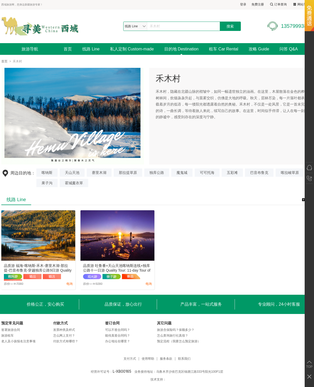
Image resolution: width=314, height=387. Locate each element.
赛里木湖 (99, 172)
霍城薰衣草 (74, 183)
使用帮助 (148, 358)
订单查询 (278, 4)
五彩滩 (232, 172)
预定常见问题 (12, 323)
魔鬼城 (181, 172)
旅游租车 (7, 335)
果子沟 (47, 183)
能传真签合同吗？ (117, 335)
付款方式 (60, 323)
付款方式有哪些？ (65, 341)
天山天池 (72, 172)
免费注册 (257, 4)
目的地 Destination (181, 49)
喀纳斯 (47, 172)
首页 (68, 49)
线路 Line (91, 49)
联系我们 (184, 358)
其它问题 (164, 323)
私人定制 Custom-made (132, 49)
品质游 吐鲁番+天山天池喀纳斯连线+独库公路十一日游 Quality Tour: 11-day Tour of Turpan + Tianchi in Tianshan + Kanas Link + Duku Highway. (117, 268)
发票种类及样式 (64, 330)
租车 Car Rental (223, 49)
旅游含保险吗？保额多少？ (175, 330)
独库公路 (156, 172)
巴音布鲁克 (259, 172)
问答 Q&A (288, 49)
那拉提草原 (128, 172)
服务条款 (166, 358)
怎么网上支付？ (64, 335)
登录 (243, 4)
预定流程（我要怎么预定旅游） (179, 341)
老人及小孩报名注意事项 (18, 341)
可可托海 (207, 172)
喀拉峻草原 (290, 172)
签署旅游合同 (10, 330)
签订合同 (112, 323)
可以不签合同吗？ (117, 330)
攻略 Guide (259, 49)
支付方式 (130, 358)
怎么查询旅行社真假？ (172, 335)
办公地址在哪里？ (117, 341)
